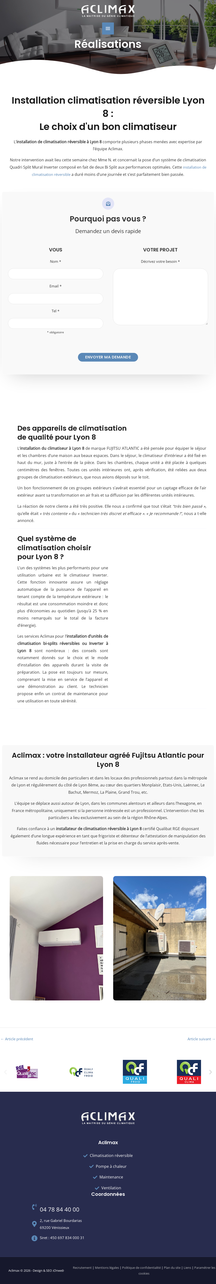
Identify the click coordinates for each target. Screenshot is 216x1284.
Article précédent (18, 1041)
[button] (5, 1072)
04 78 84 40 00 (59, 1209)
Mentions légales (107, 1268)
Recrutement (82, 1268)
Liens (187, 1268)
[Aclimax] (108, 11)
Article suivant (200, 1041)
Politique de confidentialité (141, 1268)
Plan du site (172, 1268)
